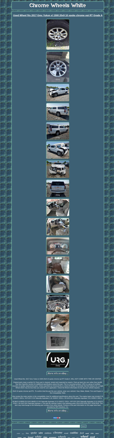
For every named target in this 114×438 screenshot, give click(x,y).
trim (92, 433)
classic (97, 433)
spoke (34, 432)
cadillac (74, 432)
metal (87, 433)
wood (66, 433)
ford (82, 433)
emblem (48, 433)
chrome (57, 432)
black (23, 433)
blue (27, 433)
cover (18, 433)
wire (41, 433)
